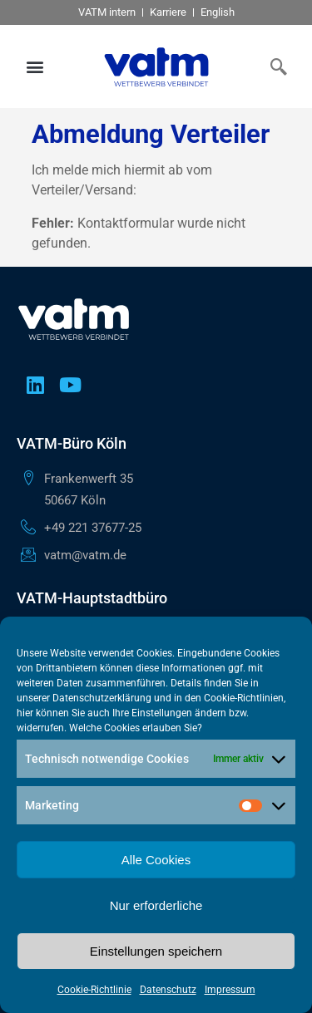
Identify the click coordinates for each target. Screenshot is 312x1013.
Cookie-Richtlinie (94, 990)
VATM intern (107, 12)
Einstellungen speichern (156, 951)
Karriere (168, 12)
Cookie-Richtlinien (244, 698)
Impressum (230, 990)
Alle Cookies (156, 860)
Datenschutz (168, 990)
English (218, 12)
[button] (34, 67)
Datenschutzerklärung (101, 698)
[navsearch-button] (274, 66)
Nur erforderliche (156, 905)
